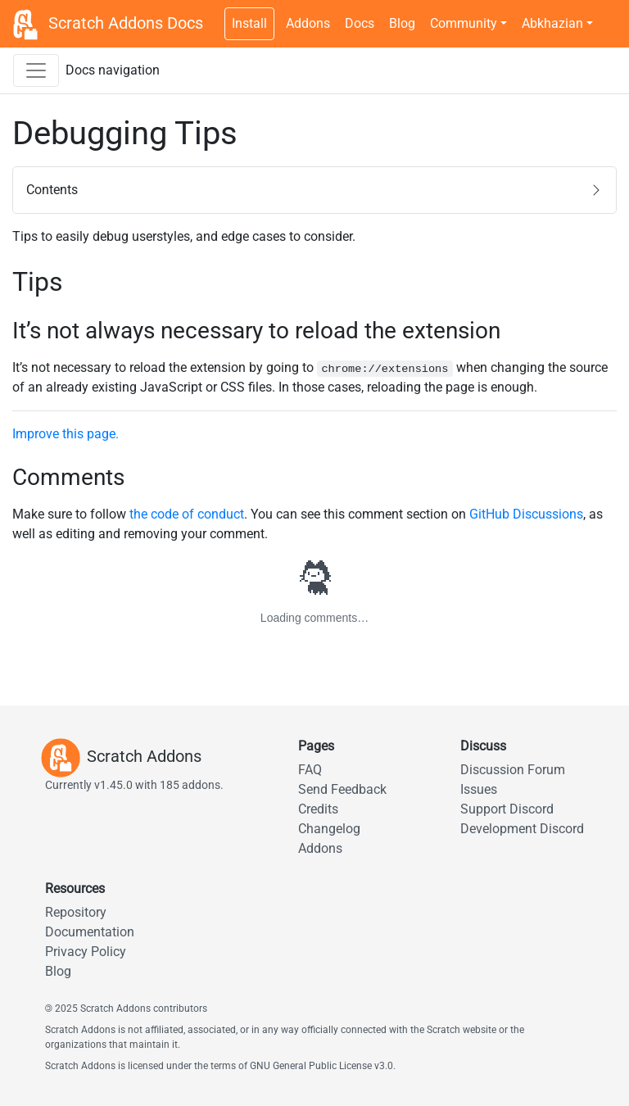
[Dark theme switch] (608, 14)
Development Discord (522, 828)
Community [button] (463, 23)
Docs (359, 23)
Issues (478, 789)
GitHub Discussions (526, 514)
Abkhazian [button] (552, 23)
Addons (308, 23)
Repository (75, 912)
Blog (402, 23)
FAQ (310, 769)
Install (249, 23)
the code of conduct (186, 514)
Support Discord (507, 809)
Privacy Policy (85, 951)
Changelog (329, 828)
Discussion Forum (512, 769)
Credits (318, 809)
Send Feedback (342, 789)
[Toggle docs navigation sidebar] (36, 70)
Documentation (89, 932)
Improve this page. (65, 434)
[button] (314, 190)
